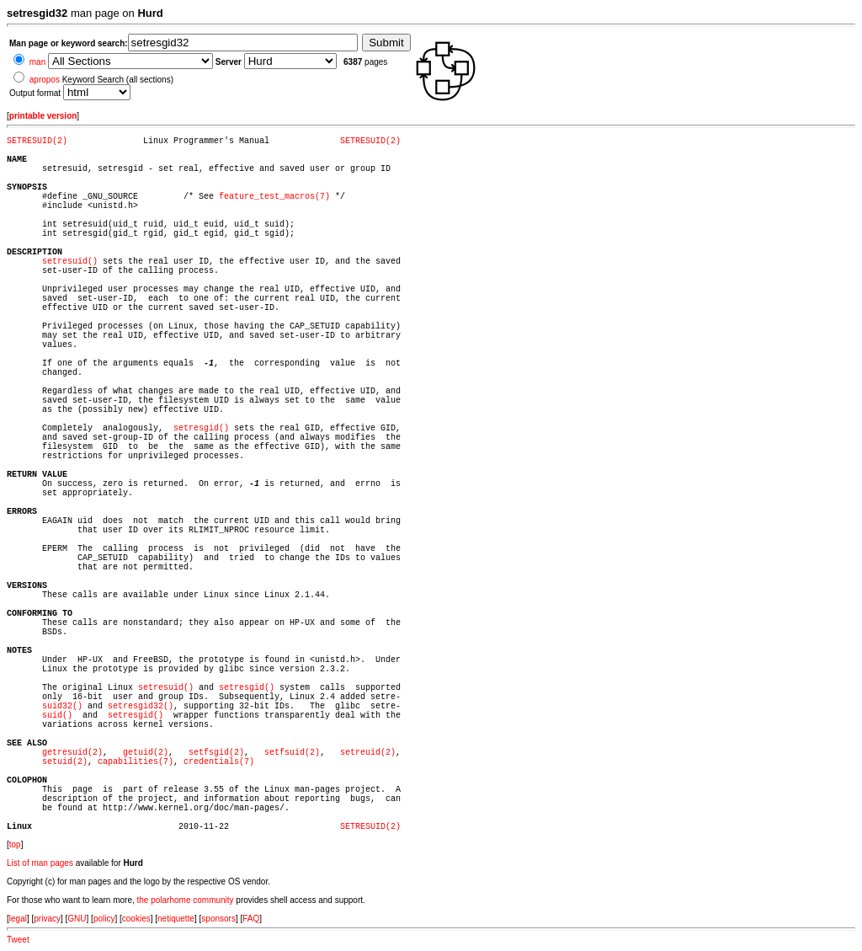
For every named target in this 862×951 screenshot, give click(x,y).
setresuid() (70, 261)
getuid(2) (145, 752)
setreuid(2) (368, 752)
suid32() (62, 706)
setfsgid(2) (216, 752)
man (37, 62)
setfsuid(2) (292, 752)
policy (104, 918)
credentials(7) (219, 762)
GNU (76, 918)
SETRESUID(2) (37, 141)
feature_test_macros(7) (274, 196)
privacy (47, 918)
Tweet (18, 939)
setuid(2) (65, 762)
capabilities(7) (135, 762)
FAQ (250, 918)
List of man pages (40, 863)
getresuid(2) (72, 752)
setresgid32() (140, 706)
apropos (44, 79)
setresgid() (201, 428)
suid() (57, 715)
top (15, 844)
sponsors (218, 918)
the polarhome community (185, 900)
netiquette (175, 918)
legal (18, 918)
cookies (136, 918)
